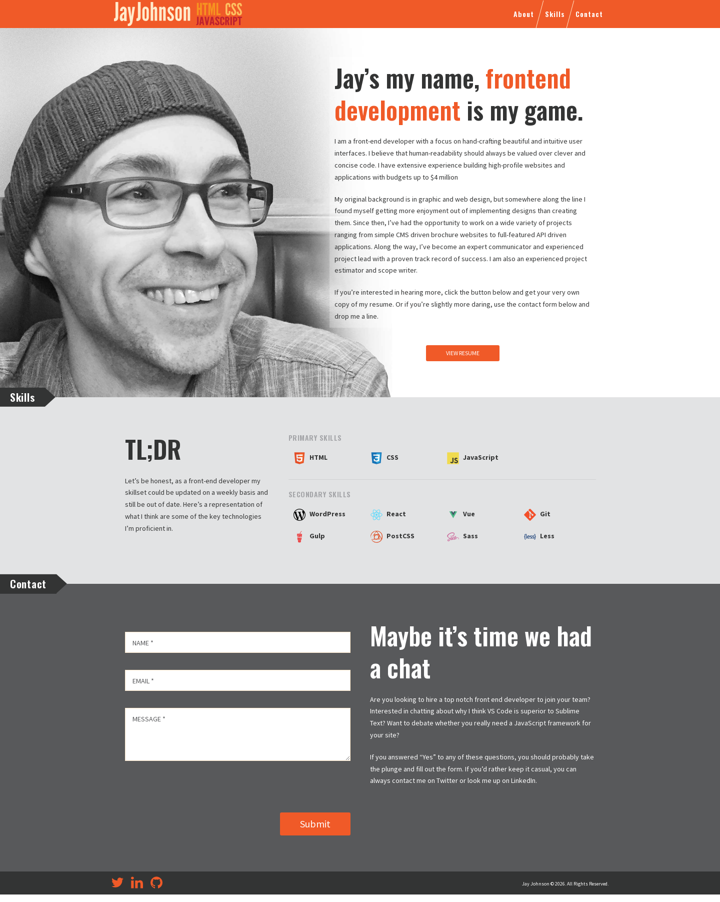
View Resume (463, 353)
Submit (315, 831)
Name (143, 642)
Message (149, 718)
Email (143, 680)
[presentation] (201, 787)
